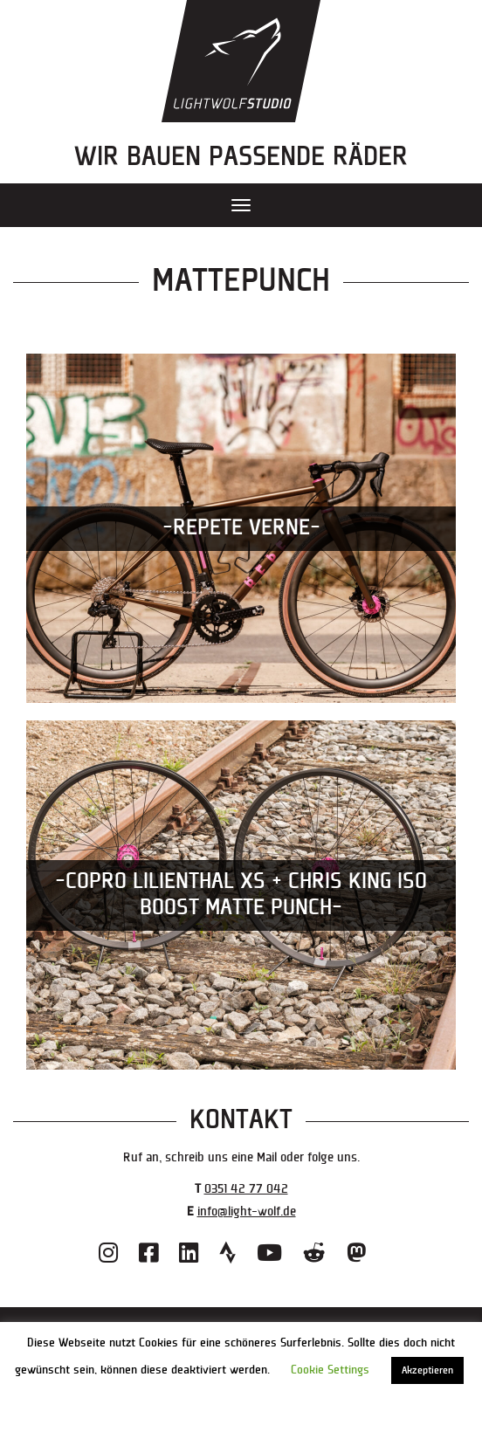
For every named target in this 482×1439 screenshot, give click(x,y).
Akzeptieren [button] (427, 1370)
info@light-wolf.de (246, 1211)
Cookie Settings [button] (330, 1370)
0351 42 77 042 (246, 1188)
